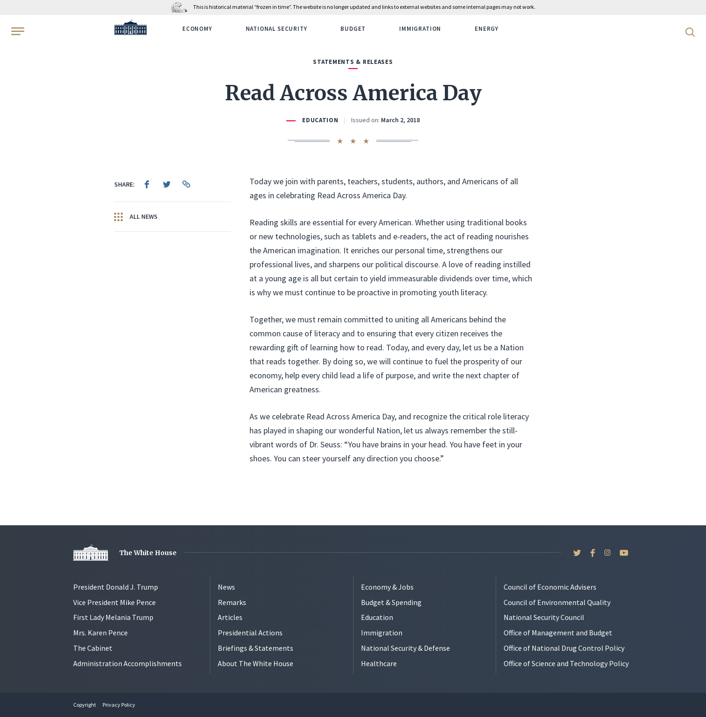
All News (136, 217)
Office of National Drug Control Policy (564, 648)
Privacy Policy (119, 704)
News (226, 587)
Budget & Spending (391, 602)
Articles (230, 617)
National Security (276, 29)
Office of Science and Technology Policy (566, 663)
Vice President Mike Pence (114, 602)
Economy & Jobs (387, 587)
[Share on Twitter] (166, 184)
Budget (353, 29)
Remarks (232, 602)
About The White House (255, 663)
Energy (486, 29)
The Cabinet (92, 648)
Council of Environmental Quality (557, 602)
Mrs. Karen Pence (100, 632)
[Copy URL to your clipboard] (186, 184)
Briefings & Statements (255, 648)
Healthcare (379, 663)
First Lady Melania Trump (113, 617)
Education (320, 120)
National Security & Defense (405, 648)
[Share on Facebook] (146, 184)
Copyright (84, 704)
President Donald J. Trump (115, 587)
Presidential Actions (250, 632)
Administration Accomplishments (127, 663)
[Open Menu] (17, 31)
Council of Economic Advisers (550, 587)
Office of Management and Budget (558, 632)
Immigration (420, 29)
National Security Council (544, 617)
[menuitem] (146, 184)
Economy (197, 29)
